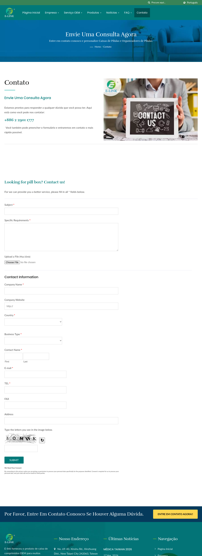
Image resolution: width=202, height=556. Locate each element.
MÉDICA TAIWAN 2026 (118, 549)
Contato (142, 13)
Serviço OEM (73, 13)
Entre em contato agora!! (175, 514)
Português (192, 2)
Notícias (112, 13)
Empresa (52, 13)
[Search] (166, 2)
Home (98, 46)
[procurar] (149, 2)
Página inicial (31, 13)
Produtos (94, 13)
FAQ (128, 13)
